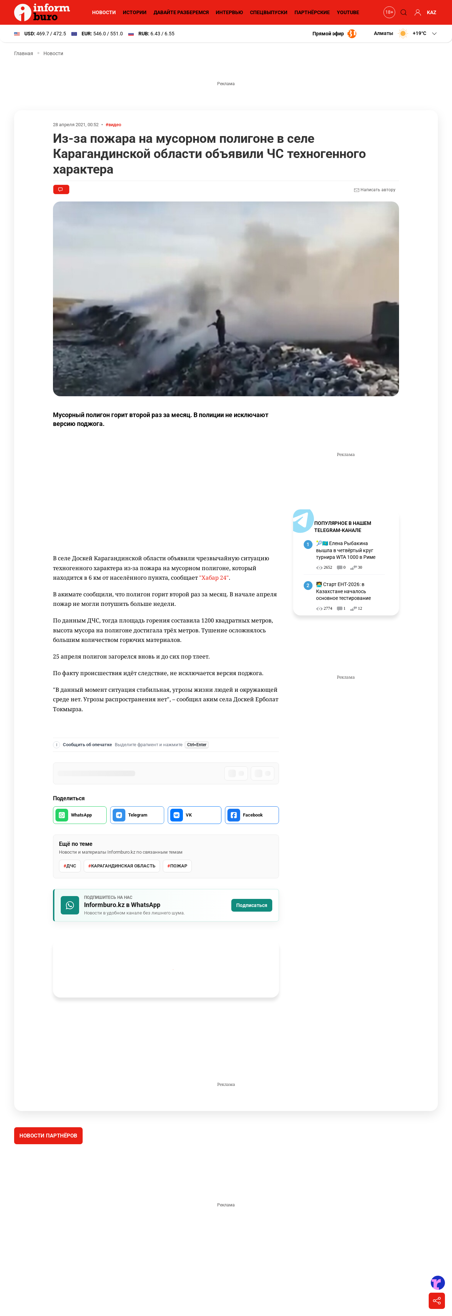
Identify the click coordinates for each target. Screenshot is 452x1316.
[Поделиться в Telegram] (137, 815)
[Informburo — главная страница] (43, 12)
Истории (135, 12)
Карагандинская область (121, 866)
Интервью (229, 12)
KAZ (431, 12)
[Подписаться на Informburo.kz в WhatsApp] (166, 905)
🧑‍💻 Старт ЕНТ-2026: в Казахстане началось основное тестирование (343, 591)
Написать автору (375, 190)
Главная (23, 53)
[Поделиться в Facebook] (252, 815)
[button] (406, 33)
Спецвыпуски (268, 12)
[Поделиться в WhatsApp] (80, 815)
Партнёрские (312, 12)
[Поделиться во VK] (194, 815)
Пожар (177, 866)
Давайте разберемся (181, 12)
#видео (113, 124)
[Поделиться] (437, 1301)
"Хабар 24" (214, 577)
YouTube (348, 12)
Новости (104, 12)
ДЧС (70, 866)
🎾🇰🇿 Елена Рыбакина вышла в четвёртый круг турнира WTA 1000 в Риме (345, 550)
